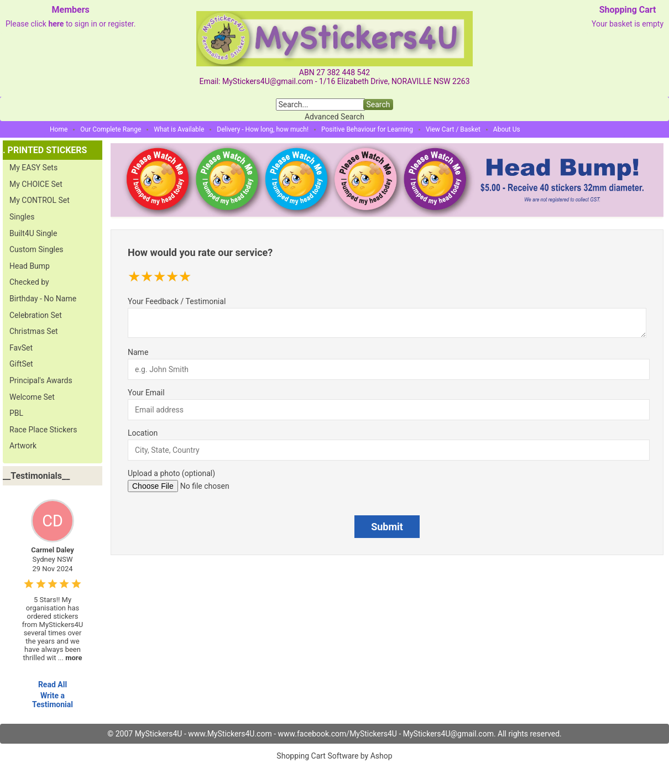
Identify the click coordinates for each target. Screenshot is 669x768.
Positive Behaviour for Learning (367, 129)
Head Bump (29, 266)
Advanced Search (334, 116)
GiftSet (21, 363)
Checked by (29, 282)
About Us (506, 129)
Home (58, 129)
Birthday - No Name (42, 298)
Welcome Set (32, 397)
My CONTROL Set (39, 200)
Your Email (146, 392)
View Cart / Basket (453, 129)
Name (138, 352)
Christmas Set (33, 331)
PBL (16, 413)
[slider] (159, 276)
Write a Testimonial (52, 700)
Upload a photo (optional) (171, 473)
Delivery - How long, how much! (263, 129)
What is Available (179, 129)
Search (378, 104)
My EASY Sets (33, 167)
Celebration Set (35, 315)
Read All (52, 684)
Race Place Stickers (43, 429)
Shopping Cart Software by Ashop (334, 755)
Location (143, 433)
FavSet (21, 347)
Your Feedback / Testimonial (177, 301)
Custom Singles (36, 249)
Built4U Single (33, 233)
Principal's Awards (40, 380)
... (70, 658)
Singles (21, 216)
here (56, 23)
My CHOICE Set (35, 184)
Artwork (22, 445)
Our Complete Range (110, 129)
